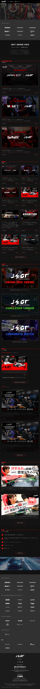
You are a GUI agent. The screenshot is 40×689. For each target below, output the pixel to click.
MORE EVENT (20, 455)
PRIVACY (23, 678)
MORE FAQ (19, 553)
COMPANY (20, 659)
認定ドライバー (17, 1)
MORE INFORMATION (20, 257)
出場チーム (12, 1)
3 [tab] (20, 18)
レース (8, 1)
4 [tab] (21, 18)
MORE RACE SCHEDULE (20, 382)
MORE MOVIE (20, 522)
